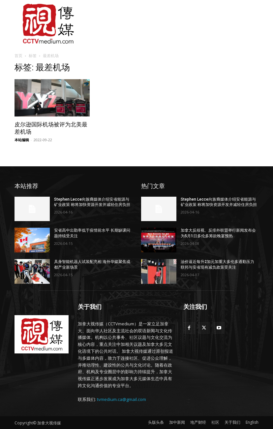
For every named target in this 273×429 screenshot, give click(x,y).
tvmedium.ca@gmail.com (121, 399)
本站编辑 (22, 139)
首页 (18, 55)
